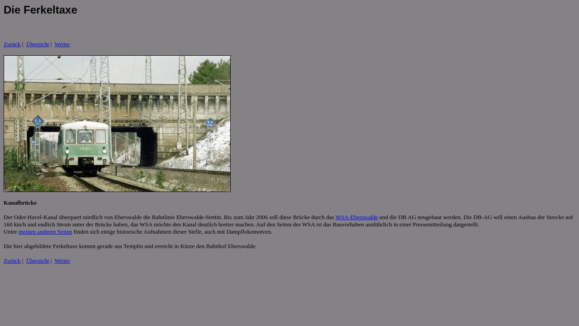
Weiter (62, 44)
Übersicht (37, 44)
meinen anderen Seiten (45, 231)
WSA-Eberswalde (356, 217)
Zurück (12, 44)
